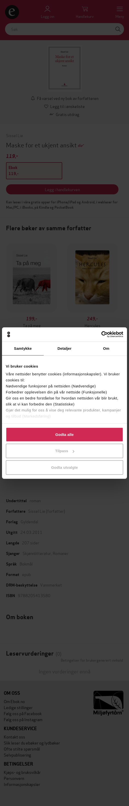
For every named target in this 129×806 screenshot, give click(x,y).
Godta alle (64, 434)
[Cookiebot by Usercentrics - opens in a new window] (101, 334)
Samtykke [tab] (23, 348)
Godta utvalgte (64, 467)
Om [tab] (106, 348)
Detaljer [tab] (64, 348)
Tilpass (64, 451)
